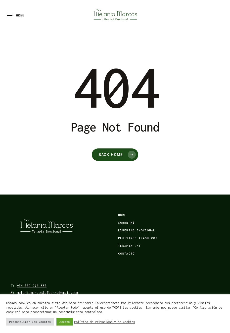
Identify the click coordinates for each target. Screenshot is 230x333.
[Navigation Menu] (15, 15)
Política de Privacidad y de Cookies (104, 322)
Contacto (126, 253)
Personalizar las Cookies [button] (30, 321)
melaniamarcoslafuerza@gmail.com (47, 292)
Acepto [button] (64, 321)
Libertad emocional (136, 230)
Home (122, 214)
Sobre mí (126, 222)
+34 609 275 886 (31, 285)
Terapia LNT (129, 245)
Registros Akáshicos (137, 238)
